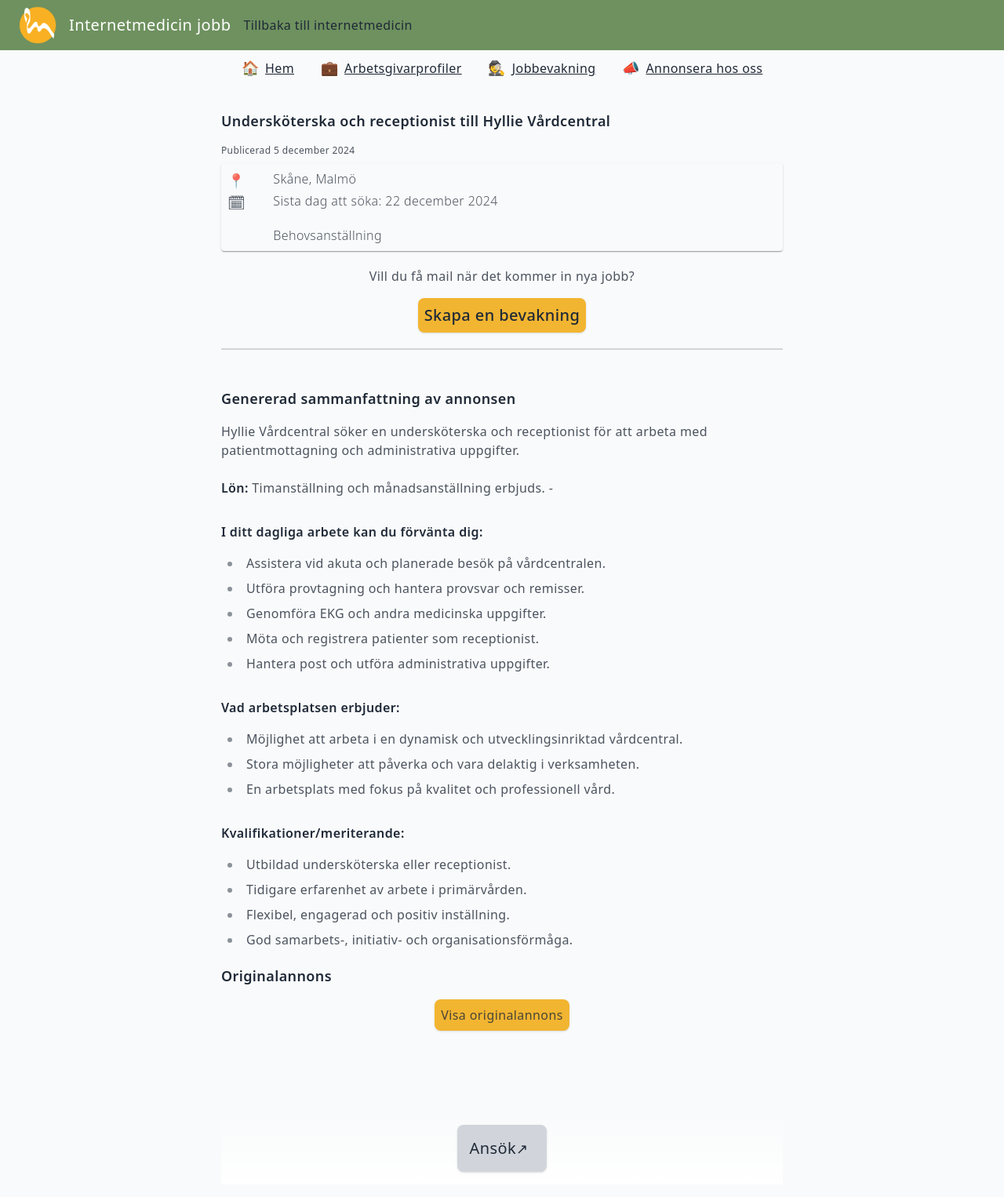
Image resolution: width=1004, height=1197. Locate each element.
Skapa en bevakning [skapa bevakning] (502, 315)
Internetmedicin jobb (150, 24)
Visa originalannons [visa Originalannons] (502, 1015)
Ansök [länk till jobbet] (499, 1148)
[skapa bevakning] (502, 315)
